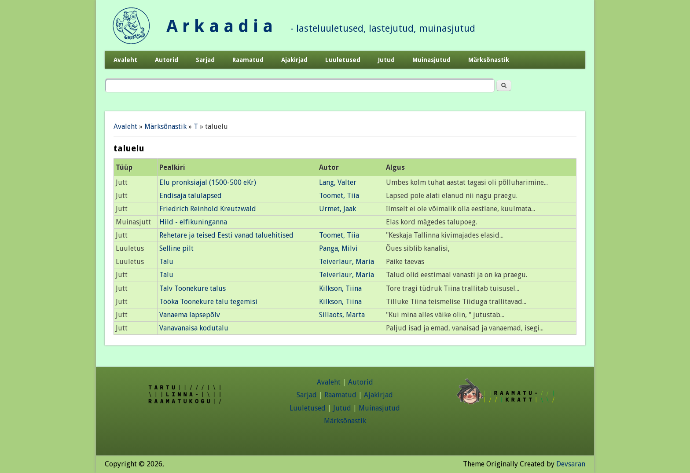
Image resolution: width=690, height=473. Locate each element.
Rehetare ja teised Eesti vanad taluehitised (226, 235)
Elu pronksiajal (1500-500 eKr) (207, 182)
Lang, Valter (337, 182)
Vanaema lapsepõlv (189, 315)
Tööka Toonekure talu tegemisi (208, 301)
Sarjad (205, 59)
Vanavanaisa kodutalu (193, 328)
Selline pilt (176, 248)
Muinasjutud (431, 59)
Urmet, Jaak (337, 209)
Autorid (166, 59)
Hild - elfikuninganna (193, 222)
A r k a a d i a (219, 26)
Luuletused (342, 59)
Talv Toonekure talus (192, 288)
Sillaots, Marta (342, 315)
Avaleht (125, 59)
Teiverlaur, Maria (346, 261)
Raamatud (248, 59)
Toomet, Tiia (339, 195)
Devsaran (570, 464)
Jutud (386, 59)
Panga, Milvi (338, 248)
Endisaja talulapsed (190, 195)
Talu (166, 261)
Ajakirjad (294, 59)
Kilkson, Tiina (340, 288)
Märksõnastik (488, 59)
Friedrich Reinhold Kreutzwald (207, 209)
